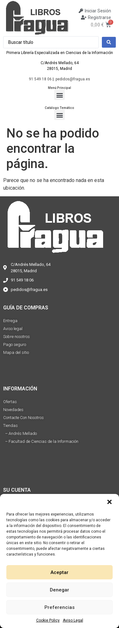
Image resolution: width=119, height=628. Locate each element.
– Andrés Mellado (20, 433)
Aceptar (59, 572)
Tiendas (10, 425)
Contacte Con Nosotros (23, 417)
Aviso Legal (73, 620)
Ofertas (10, 401)
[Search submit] (109, 42)
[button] (109, 502)
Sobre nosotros (16, 336)
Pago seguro (14, 344)
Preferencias (59, 607)
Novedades (13, 409)
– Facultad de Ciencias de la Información (40, 441)
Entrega (10, 320)
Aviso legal (13, 328)
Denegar (59, 590)
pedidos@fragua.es (73, 79)
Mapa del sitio (16, 352)
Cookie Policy (48, 620)
